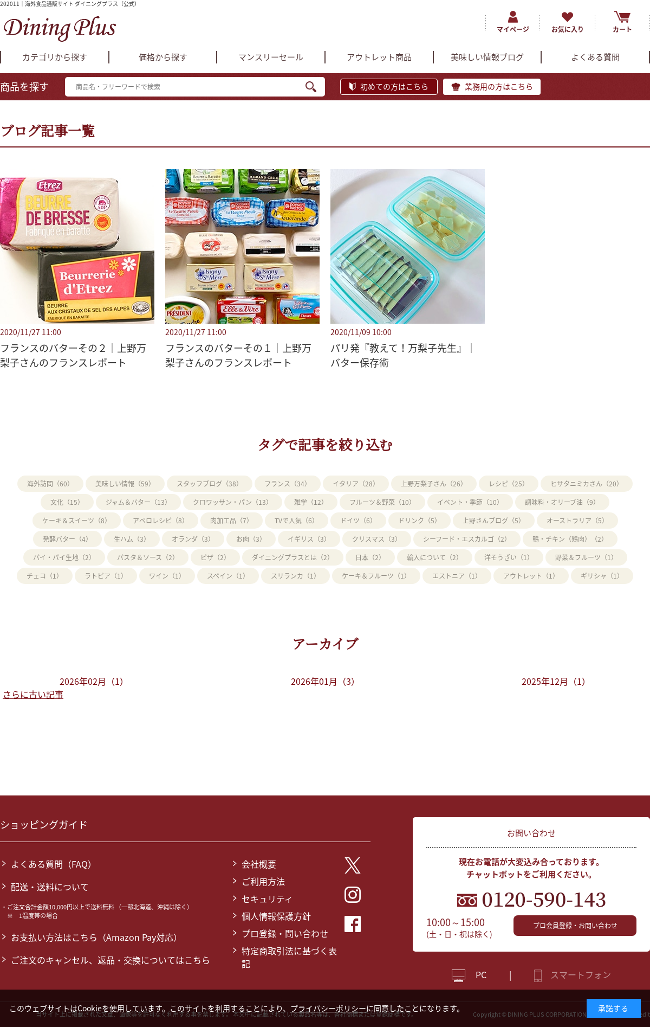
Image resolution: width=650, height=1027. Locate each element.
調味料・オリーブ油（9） (562, 502)
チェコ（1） (45, 576)
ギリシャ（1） (602, 576)
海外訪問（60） (50, 484)
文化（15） (67, 502)
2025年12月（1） (556, 681)
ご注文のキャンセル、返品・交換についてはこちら (110, 959)
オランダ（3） (193, 539)
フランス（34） (287, 484)
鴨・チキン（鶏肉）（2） (570, 539)
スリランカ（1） (295, 576)
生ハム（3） (132, 539)
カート (622, 29)
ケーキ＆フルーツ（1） (376, 576)
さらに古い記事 (33, 694)
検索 (315, 87)
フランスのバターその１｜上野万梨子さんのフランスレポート (238, 355)
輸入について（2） (435, 557)
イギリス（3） (309, 539)
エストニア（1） (457, 576)
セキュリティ (267, 898)
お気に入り (567, 29)
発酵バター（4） (67, 539)
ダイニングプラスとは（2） (293, 557)
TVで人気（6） (296, 520)
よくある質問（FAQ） (53, 863)
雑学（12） (311, 502)
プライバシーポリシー (328, 1008)
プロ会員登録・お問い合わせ (575, 925)
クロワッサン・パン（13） (232, 502)
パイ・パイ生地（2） (64, 557)
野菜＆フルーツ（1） (586, 557)
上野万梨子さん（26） (434, 484)
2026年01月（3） (325, 681)
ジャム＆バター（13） (138, 502)
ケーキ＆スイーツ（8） (76, 520)
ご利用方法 (263, 881)
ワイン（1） (167, 576)
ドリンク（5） (419, 520)
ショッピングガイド (44, 824)
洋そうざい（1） (509, 557)
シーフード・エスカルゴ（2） (467, 539)
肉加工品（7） (231, 520)
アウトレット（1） (531, 576)
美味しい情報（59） (125, 484)
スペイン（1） (228, 576)
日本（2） (370, 557)
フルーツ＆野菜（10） (382, 502)
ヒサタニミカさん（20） (586, 484)
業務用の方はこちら (499, 86)
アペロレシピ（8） (160, 520)
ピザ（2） (215, 557)
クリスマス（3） (376, 539)
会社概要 (259, 863)
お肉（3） (251, 539)
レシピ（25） (509, 484)
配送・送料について (50, 886)
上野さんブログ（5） (494, 520)
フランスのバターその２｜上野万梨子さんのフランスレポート (73, 355)
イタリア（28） (356, 484)
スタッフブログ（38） (210, 484)
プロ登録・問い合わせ (285, 933)
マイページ (513, 29)
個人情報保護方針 (276, 915)
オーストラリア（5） (577, 520)
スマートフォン (580, 974)
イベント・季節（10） (470, 502)
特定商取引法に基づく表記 (289, 957)
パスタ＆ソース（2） (148, 557)
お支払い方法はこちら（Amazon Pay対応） (96, 936)
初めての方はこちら (394, 86)
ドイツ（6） (358, 520)
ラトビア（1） (105, 576)
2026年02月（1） (94, 681)
